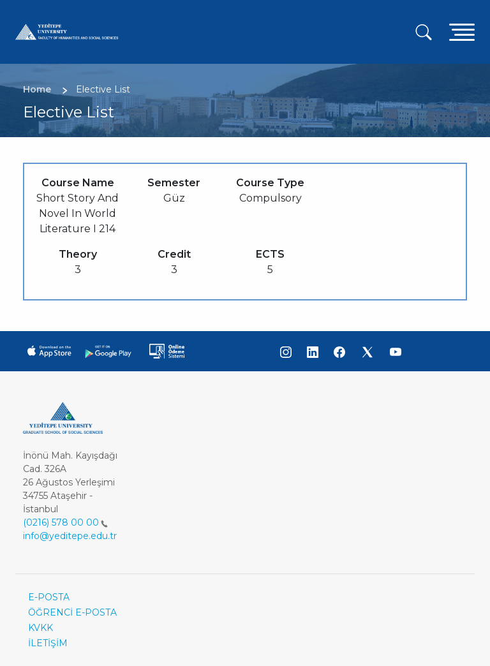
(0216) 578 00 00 (65, 522)
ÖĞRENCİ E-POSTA (72, 612)
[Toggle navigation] (462, 32)
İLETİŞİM (48, 643)
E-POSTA (49, 597)
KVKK (40, 627)
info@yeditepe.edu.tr (70, 536)
